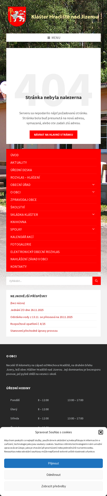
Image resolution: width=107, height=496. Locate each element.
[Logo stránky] (53, 25)
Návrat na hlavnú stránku (53, 134)
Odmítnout (54, 475)
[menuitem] (53, 155)
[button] (101, 432)
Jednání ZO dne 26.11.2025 (27, 310)
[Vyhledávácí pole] (53, 281)
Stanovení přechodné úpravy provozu (34, 331)
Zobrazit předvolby (53, 486)
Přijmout (53, 463)
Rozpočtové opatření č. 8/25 (27, 324)
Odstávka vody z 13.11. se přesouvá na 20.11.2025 (41, 317)
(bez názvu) (17, 303)
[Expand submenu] (93, 185)
